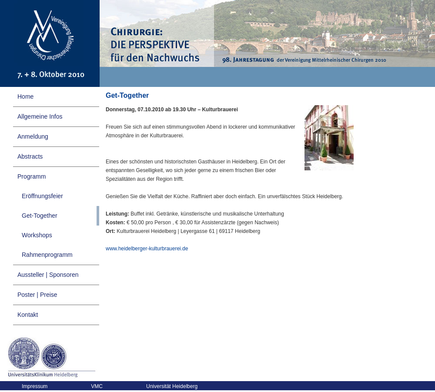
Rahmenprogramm (47, 254)
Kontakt (27, 314)
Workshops (37, 235)
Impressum (34, 386)
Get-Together (39, 215)
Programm (31, 176)
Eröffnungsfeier (42, 196)
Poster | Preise (37, 294)
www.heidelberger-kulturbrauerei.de (147, 249)
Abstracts (30, 156)
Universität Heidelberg (171, 386)
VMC (97, 386)
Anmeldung (32, 136)
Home (25, 96)
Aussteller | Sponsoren (48, 274)
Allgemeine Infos (40, 116)
